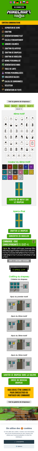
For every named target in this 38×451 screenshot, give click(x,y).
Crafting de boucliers (12, 56)
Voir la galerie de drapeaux (19, 101)
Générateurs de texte (11, 89)
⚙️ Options (19, 446)
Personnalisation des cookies (19, 413)
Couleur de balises (10, 77)
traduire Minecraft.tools (23, 415)
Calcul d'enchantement (12, 40)
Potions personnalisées (12, 72)
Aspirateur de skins (11, 27)
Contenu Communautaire (11, 22)
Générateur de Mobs (11, 64)
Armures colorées (10, 44)
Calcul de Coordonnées (12, 81)
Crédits (10, 411)
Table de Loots (9, 68)
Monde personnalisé (11, 60)
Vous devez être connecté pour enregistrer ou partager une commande (19, 392)
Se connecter (19, 7)
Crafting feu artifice (11, 48)
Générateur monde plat (12, 35)
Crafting (6, 31)
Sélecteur (7, 85)
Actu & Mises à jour (26, 411)
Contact (16, 411)
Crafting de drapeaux (11, 52)
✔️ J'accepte (19, 441)
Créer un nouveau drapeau (19, 381)
